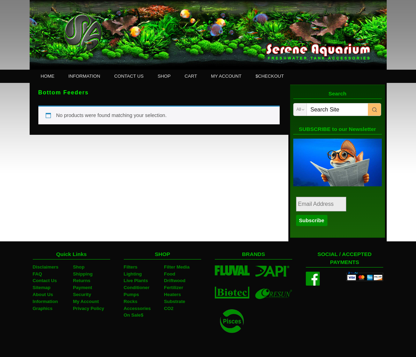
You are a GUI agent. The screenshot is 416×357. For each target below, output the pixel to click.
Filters (131, 267)
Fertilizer (173, 287)
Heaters (172, 294)
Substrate (174, 301)
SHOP (164, 76)
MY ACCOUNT (226, 76)
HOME (48, 76)
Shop (78, 267)
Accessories (137, 308)
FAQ (37, 274)
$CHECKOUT (270, 76)
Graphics (43, 308)
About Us (43, 294)
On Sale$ (133, 315)
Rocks (131, 301)
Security (82, 294)
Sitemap (42, 287)
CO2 (168, 308)
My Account (86, 301)
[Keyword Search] (337, 109)
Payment (82, 287)
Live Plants (136, 280)
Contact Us (45, 280)
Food (169, 274)
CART (190, 76)
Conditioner (137, 287)
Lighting (133, 274)
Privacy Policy (88, 308)
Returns (81, 280)
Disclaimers (46, 267)
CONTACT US (129, 76)
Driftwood (175, 280)
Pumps (131, 294)
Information (45, 301)
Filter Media (176, 267)
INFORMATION (84, 76)
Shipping (82, 274)
